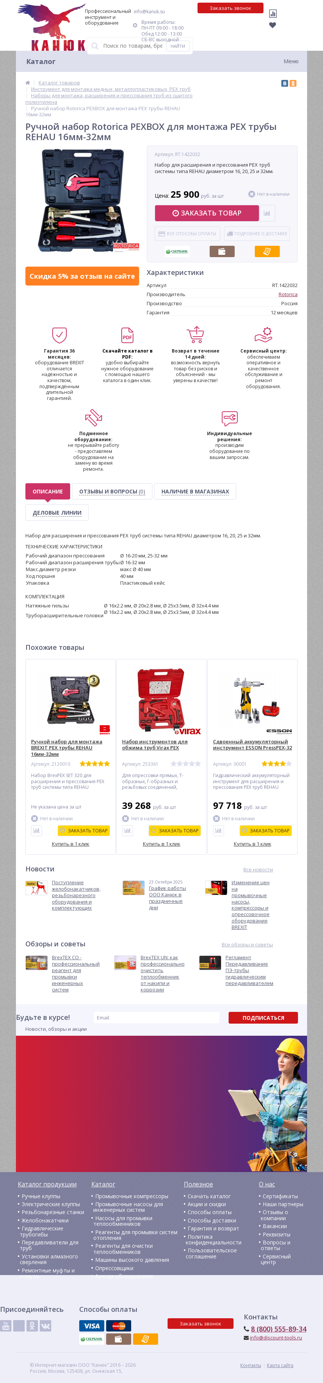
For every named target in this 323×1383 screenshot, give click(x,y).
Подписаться (263, 1017)
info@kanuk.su (149, 11)
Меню (291, 61)
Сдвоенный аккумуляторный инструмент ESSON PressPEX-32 (252, 744)
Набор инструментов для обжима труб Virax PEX (155, 744)
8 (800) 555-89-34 (278, 1328)
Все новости (258, 869)
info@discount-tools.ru (276, 1337)
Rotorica (288, 294)
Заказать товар (206, 212)
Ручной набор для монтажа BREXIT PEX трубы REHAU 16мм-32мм (66, 748)
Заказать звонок (230, 8)
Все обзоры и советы (247, 944)
